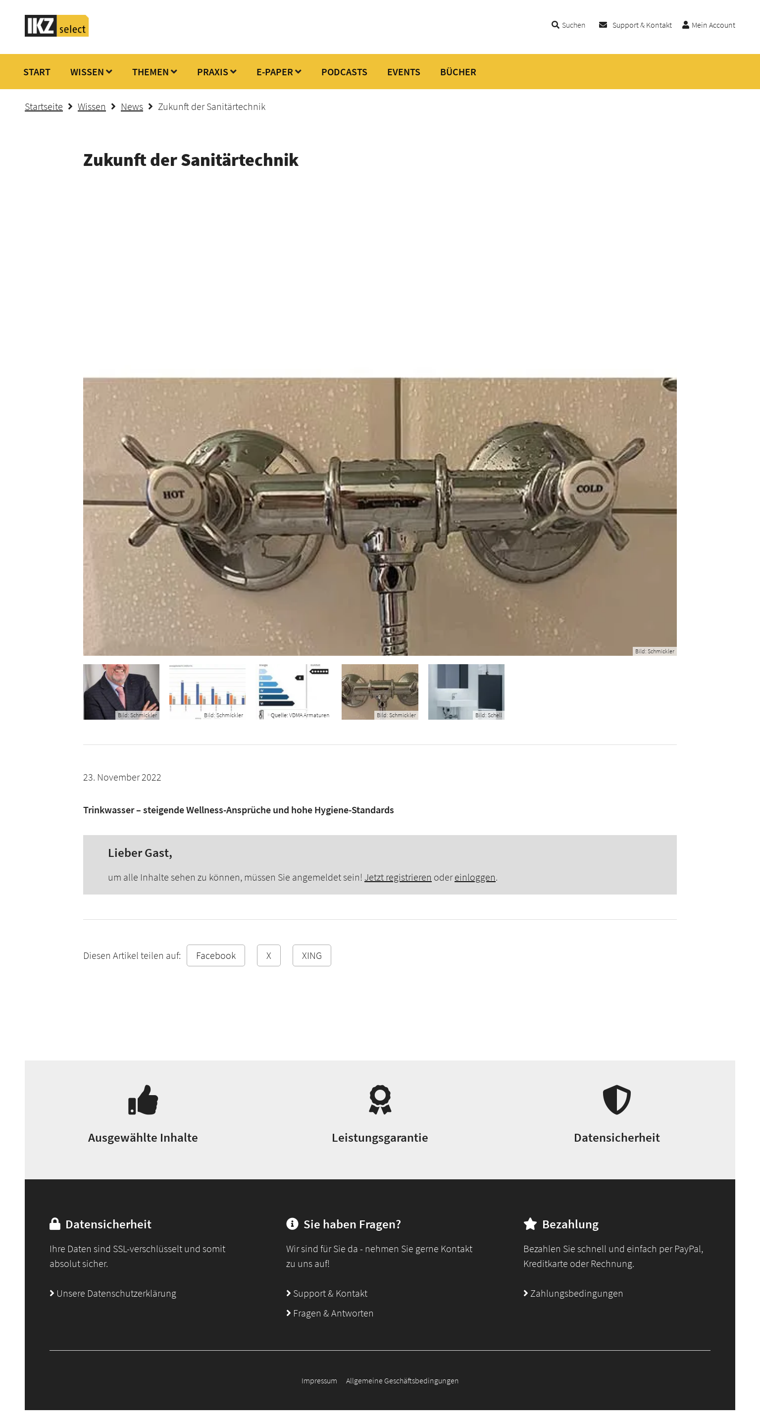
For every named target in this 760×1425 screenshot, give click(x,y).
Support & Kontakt (642, 25)
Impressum (319, 1380)
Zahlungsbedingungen (573, 1293)
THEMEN (150, 71)
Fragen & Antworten (330, 1313)
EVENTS (403, 71)
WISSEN (87, 71)
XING (312, 955)
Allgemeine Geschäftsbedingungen (402, 1380)
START (37, 71)
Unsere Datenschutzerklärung (113, 1293)
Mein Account (713, 25)
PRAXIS (212, 71)
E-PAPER (274, 71)
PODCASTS (344, 71)
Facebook (216, 955)
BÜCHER (458, 71)
